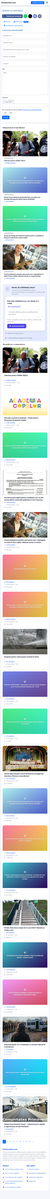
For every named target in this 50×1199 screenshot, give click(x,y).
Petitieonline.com (8, 2)
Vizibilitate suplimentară (13, 26)
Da (5, 113)
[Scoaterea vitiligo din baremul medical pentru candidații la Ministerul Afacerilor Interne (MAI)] (25, 224)
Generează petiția (16, 326)
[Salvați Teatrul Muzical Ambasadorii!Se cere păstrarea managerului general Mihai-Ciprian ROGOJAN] (25, 185)
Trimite (5, 117)
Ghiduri (6, 1166)
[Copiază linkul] (40, 16)
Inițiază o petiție (37, 3)
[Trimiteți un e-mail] (35, 16)
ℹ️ (13, 158)
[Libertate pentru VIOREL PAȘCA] (25, 148)
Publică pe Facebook (11, 16)
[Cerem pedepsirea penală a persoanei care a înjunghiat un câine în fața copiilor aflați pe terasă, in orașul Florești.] (25, 262)
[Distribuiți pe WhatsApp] (25, 16)
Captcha (5, 98)
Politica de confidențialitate (32, 110)
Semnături (21, 22)
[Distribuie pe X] (30, 16)
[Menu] (47, 3)
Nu (11, 113)
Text (3, 69)
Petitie (7, 22)
